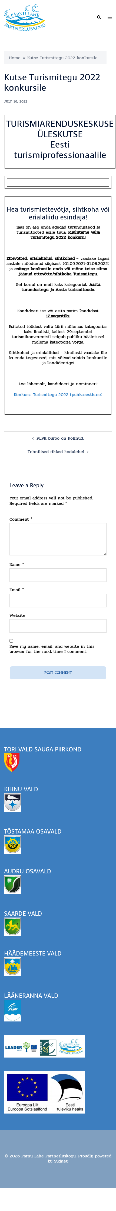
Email (16, 589)
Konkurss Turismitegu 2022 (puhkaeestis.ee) (58, 394)
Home (15, 57)
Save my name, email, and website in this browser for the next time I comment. (51, 649)
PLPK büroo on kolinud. (60, 438)
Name (16, 564)
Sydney (61, 1161)
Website (17, 615)
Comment (20, 519)
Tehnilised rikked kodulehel (56, 451)
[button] (99, 17)
